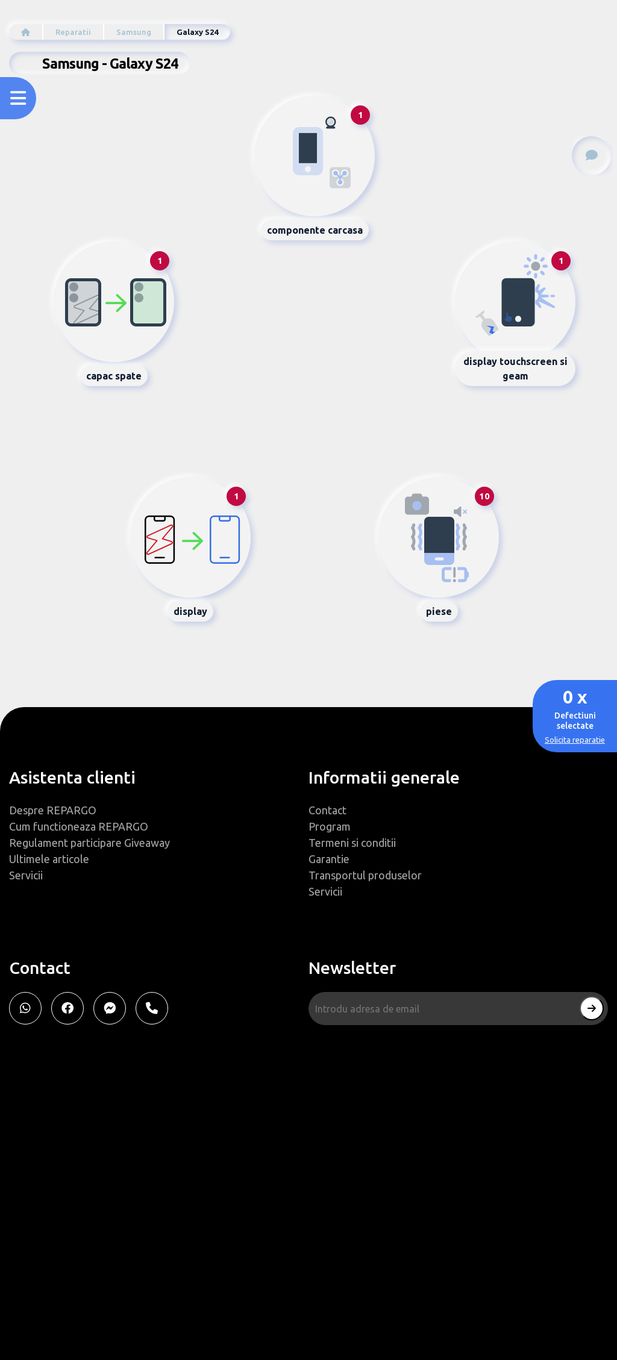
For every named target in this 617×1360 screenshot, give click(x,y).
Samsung (133, 32)
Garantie (328, 859)
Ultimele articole (49, 859)
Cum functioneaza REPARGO (78, 826)
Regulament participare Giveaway (89, 843)
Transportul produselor (365, 875)
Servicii (26, 875)
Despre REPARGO (52, 810)
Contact (327, 810)
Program (329, 826)
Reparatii (73, 32)
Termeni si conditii (352, 843)
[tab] (314, 156)
